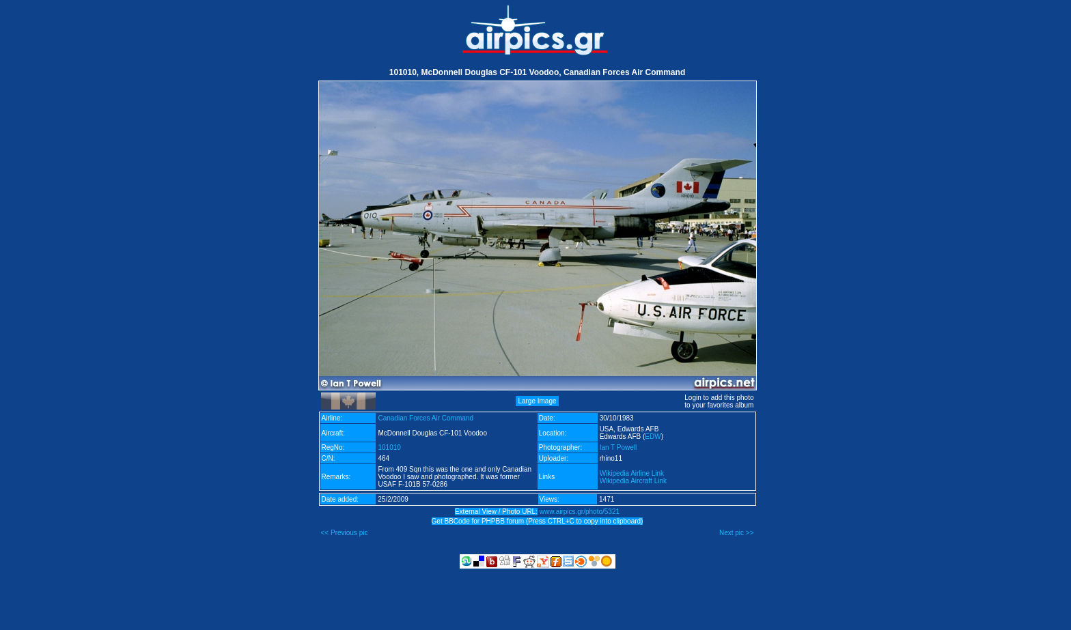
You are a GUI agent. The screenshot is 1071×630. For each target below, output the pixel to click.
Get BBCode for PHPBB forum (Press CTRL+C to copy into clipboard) (537, 521)
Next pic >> (736, 532)
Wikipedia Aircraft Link (633, 481)
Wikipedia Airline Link (632, 473)
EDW (652, 436)
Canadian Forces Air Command (425, 418)
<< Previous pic (344, 532)
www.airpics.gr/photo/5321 (580, 511)
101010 (389, 447)
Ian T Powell (618, 447)
